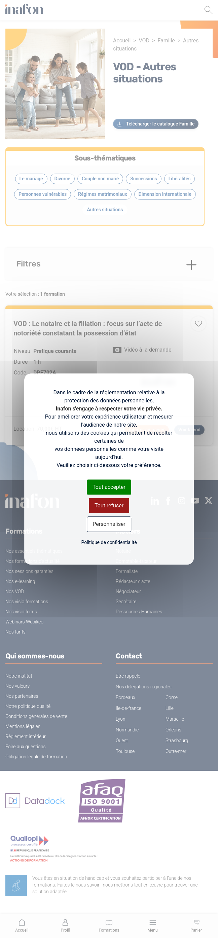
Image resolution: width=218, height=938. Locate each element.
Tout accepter (109, 487)
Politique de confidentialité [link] (109, 542)
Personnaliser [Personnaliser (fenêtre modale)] (109, 524)
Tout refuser (109, 505)
